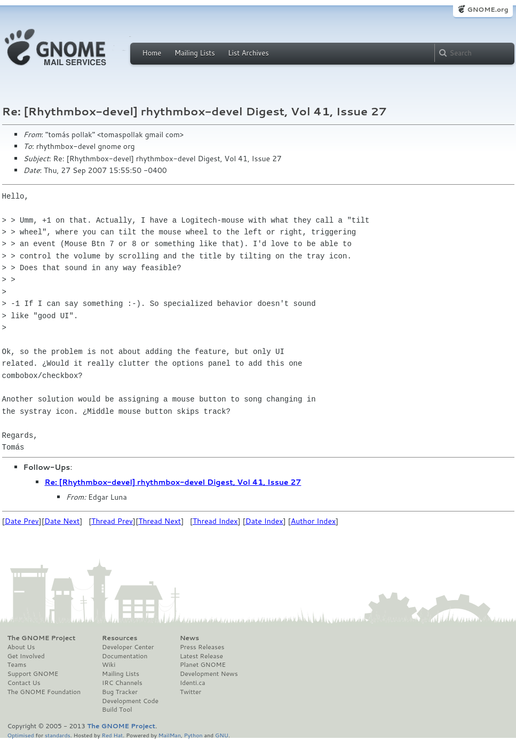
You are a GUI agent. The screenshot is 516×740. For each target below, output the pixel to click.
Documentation (124, 656)
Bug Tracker (120, 692)
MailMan (169, 735)
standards (57, 735)
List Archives (248, 53)
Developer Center (128, 647)
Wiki (108, 664)
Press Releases (202, 647)
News (189, 638)
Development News (209, 674)
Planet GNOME (203, 664)
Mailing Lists (194, 53)
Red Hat (112, 735)
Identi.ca (192, 683)
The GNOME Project (41, 638)
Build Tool (117, 709)
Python (193, 735)
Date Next (62, 521)
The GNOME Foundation (44, 692)
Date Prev (22, 521)
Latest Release (201, 656)
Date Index (264, 521)
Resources (119, 638)
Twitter (190, 692)
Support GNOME (33, 674)
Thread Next (159, 521)
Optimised (20, 735)
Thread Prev (112, 521)
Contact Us (24, 683)
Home (152, 53)
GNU (221, 735)
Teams (17, 664)
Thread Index (215, 521)
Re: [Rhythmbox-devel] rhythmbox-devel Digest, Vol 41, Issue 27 (173, 482)
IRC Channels (122, 683)
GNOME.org (487, 9)
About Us (21, 647)
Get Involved (26, 656)
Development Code (130, 701)
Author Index (313, 521)
